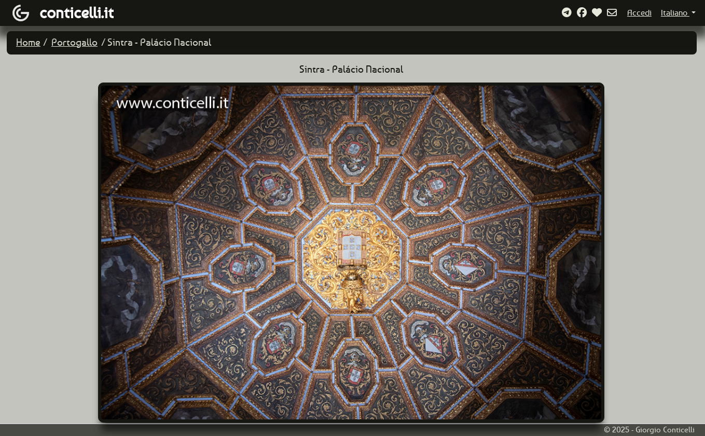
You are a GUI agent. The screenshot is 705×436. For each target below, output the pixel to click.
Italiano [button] (675, 13)
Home (28, 42)
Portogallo (74, 42)
